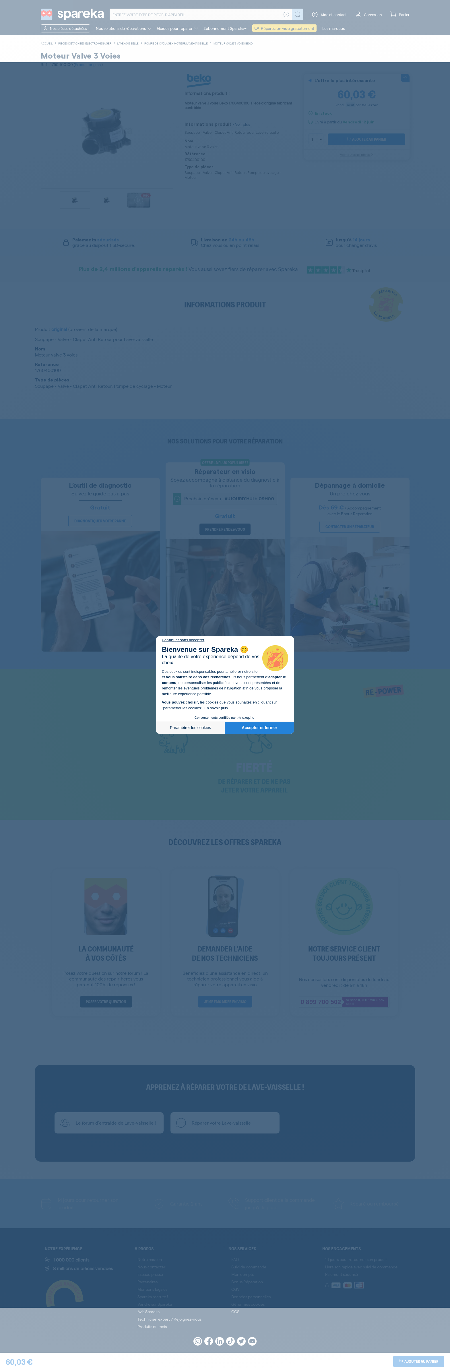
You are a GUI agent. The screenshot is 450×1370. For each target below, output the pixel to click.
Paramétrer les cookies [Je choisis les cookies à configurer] (190, 727)
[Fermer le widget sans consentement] (183, 640)
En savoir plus (216, 708)
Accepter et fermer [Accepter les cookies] (259, 727)
